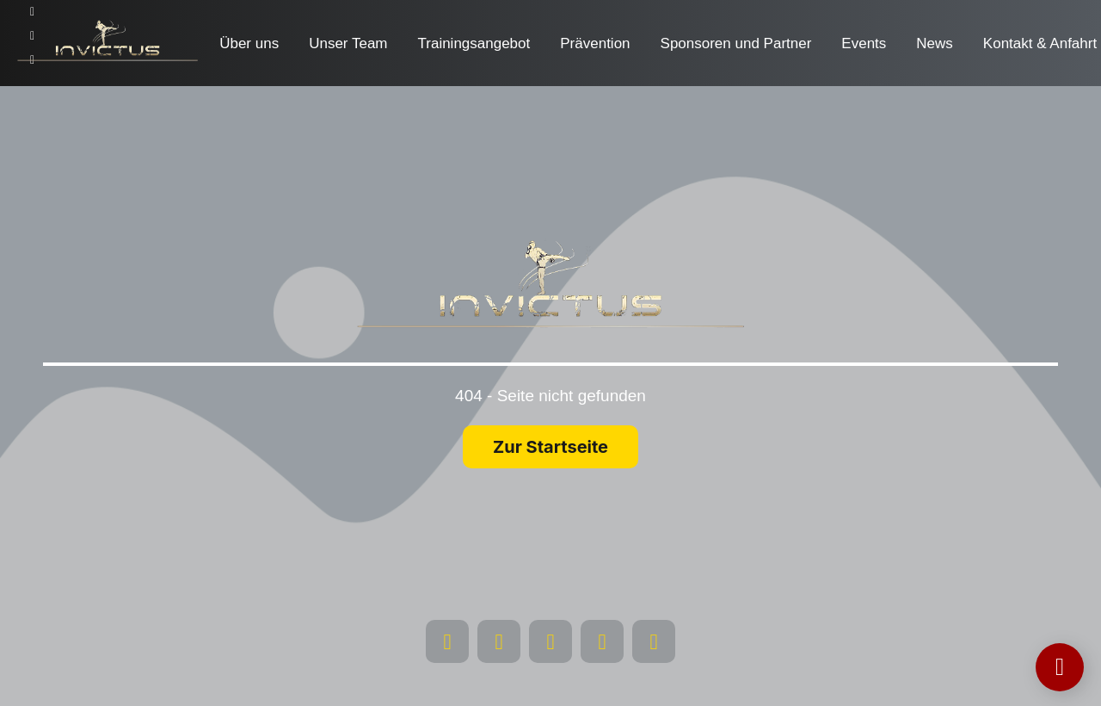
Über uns (249, 43)
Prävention (595, 43)
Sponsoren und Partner (736, 43)
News (934, 43)
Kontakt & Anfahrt (1040, 43)
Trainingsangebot (474, 43)
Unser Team (348, 43)
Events (863, 43)
